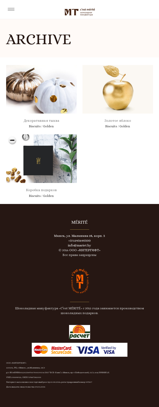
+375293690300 (79, 240)
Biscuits (35, 126)
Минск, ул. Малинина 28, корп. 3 (79, 236)
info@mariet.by (79, 245)
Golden (48, 126)
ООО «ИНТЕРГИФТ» (84, 250)
